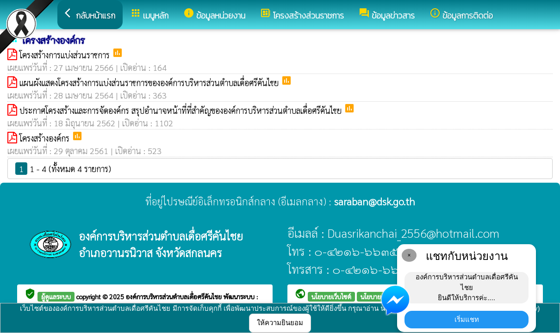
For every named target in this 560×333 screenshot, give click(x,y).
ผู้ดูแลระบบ (56, 296)
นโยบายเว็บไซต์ (331, 296)
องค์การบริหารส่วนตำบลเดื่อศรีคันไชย (175, 296)
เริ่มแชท (466, 319)
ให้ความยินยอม (280, 323)
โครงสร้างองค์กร (45, 138)
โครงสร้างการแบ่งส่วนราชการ (65, 54)
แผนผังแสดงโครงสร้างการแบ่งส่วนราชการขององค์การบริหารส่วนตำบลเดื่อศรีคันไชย (150, 82)
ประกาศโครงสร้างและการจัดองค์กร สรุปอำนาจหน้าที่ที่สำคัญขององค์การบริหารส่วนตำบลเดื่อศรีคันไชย (181, 110)
